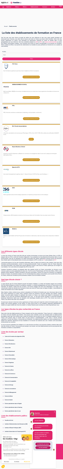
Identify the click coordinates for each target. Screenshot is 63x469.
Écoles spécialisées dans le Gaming (13, 407)
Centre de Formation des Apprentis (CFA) (15, 336)
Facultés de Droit (9, 420)
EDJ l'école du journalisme (19, 126)
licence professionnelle (51, 42)
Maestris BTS (16, 167)
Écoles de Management (10, 392)
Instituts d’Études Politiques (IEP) (13, 427)
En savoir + (31, 139)
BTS (41, 42)
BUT (55, 260)
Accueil (5, 26)
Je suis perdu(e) (43, 447)
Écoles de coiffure (9, 370)
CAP (37, 42)
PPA (13, 105)
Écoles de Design (9, 384)
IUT (44, 260)
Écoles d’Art (8, 347)
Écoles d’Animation (9, 340)
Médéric (14, 229)
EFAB (13, 208)
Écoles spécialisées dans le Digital (13, 403)
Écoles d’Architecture (10, 343)
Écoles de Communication (11, 377)
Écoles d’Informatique (10, 358)
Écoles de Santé (9, 399)
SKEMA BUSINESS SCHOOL (19, 84)
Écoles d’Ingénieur (9, 362)
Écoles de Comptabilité (10, 381)
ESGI (13, 187)
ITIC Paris (15, 64)
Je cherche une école (43, 444)
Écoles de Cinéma (9, 366)
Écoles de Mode (9, 396)
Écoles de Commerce (10, 373)
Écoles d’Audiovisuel (10, 351)
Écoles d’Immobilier (10, 355)
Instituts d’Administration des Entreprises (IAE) (16, 424)
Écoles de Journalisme (10, 388)
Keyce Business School (18, 146)
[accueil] (3, 6)
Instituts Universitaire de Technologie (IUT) (15, 431)
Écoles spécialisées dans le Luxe (13, 411)
